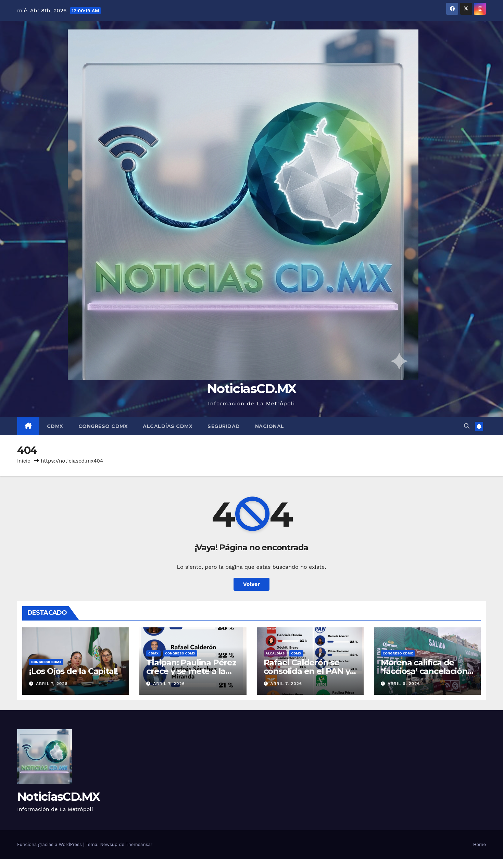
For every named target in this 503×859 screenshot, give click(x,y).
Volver (251, 584)
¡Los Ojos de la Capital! (73, 671)
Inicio (23, 461)
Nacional (269, 426)
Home (479, 844)
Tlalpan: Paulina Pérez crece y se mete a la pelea (191, 671)
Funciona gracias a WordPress (50, 844)
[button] (466, 426)
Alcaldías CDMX (167, 426)
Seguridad (224, 426)
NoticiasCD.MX (251, 388)
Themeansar (139, 844)
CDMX (55, 426)
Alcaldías (275, 653)
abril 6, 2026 (404, 683)
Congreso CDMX (103, 426)
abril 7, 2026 (52, 683)
